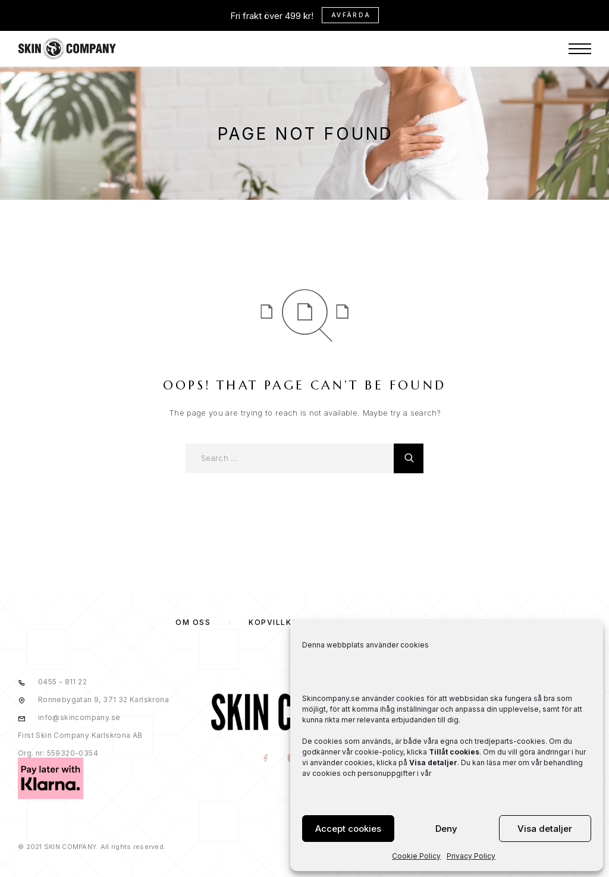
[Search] (408, 458)
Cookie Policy (416, 855)
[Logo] (67, 18)
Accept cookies (348, 828)
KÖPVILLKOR (276, 622)
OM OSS (193, 622)
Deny (446, 828)
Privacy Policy (471, 855)
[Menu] (580, 18)
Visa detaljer (544, 828)
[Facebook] (266, 759)
